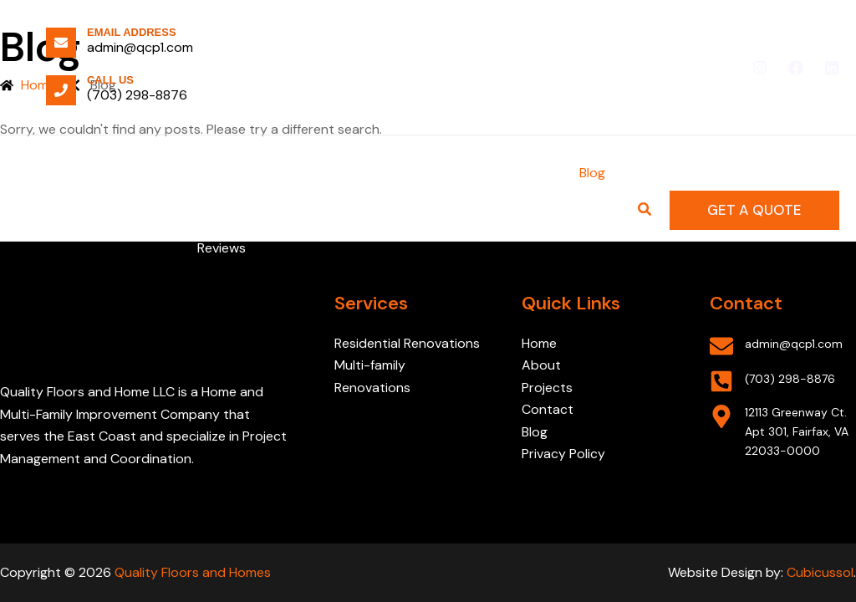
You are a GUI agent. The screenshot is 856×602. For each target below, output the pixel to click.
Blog (535, 432)
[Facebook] (795, 67)
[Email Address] (61, 43)
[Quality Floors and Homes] (92, 209)
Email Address (131, 32)
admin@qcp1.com (140, 47)
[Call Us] (61, 90)
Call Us (110, 80)
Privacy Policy (563, 453)
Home (539, 343)
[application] (384, 173)
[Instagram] (759, 67)
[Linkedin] (831, 67)
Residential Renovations (407, 343)
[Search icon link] (645, 212)
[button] (754, 210)
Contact (547, 409)
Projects (549, 387)
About (541, 365)
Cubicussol (820, 572)
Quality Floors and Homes (193, 572)
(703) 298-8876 (137, 95)
